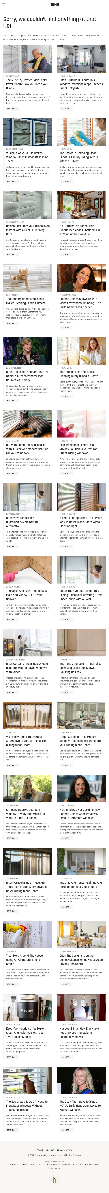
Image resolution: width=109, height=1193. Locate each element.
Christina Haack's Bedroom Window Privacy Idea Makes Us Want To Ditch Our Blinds (25, 814)
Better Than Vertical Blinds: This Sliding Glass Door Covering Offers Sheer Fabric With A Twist (81, 595)
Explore (41, 1165)
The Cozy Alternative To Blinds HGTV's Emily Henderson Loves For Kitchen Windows (81, 1106)
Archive (50, 1151)
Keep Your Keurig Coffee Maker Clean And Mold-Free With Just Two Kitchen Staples (25, 1033)
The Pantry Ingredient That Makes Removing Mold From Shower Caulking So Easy (80, 668)
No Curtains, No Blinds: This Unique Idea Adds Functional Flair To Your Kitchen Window (81, 230)
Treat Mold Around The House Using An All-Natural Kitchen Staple (24, 960)
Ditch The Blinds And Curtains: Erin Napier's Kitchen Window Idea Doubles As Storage (27, 376)
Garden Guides (53, 1165)
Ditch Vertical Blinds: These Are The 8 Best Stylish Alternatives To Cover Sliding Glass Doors (27, 887)
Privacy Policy (64, 1151)
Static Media (40, 1155)
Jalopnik (23, 1165)
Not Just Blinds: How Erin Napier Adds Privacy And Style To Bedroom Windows (80, 1033)
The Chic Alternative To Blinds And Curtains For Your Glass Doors (81, 885)
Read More (11, 108)
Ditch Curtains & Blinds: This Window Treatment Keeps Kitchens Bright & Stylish (81, 84)
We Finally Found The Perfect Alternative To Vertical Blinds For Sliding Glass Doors (26, 741)
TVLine (33, 1165)
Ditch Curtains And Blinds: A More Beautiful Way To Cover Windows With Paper (27, 668)
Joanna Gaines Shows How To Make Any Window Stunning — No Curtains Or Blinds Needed (80, 303)
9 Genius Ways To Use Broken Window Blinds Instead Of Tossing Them (27, 157)
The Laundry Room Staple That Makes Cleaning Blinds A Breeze (26, 301)
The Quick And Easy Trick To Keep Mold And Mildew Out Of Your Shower (27, 595)
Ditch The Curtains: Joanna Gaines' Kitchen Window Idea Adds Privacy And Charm (81, 960)
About (40, 1151)
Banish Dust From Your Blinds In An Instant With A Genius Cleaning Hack (28, 230)
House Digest (68, 1165)
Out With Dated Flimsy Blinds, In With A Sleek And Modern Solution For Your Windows (27, 449)
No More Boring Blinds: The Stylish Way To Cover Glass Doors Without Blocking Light (81, 522)
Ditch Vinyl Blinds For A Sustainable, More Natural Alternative (22, 522)
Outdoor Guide (91, 1165)
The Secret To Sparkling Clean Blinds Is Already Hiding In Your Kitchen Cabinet (79, 157)
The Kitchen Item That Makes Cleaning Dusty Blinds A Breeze (79, 374)
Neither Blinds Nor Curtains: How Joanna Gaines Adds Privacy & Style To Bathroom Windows (80, 814)
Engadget (13, 1165)
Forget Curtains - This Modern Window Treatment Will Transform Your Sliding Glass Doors (81, 741)
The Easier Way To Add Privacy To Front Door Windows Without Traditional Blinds (27, 1106)
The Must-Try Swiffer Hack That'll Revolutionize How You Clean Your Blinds (27, 84)
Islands (79, 1165)
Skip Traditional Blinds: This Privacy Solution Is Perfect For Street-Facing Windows (78, 449)
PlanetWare (54, 1169)
